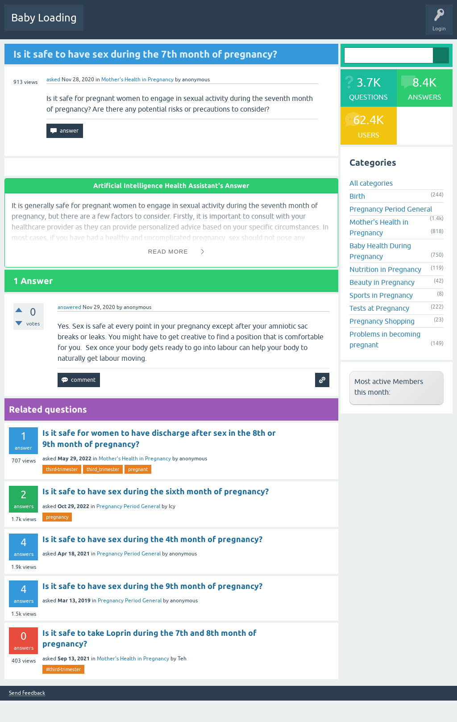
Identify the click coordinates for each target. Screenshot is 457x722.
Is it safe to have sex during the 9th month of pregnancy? (152, 585)
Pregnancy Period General (128, 506)
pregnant (138, 469)
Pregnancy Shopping (382, 321)
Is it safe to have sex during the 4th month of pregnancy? (152, 538)
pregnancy (57, 517)
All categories (371, 183)
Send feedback (27, 693)
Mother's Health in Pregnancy (137, 79)
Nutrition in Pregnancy (385, 269)
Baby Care (316, 24)
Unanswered (167, 24)
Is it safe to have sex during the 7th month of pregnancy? (145, 53)
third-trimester (62, 469)
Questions (102, 24)
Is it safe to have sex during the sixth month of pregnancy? (155, 491)
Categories (206, 24)
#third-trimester (63, 669)
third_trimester (103, 469)
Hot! (133, 24)
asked (53, 79)
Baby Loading (44, 18)
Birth (357, 196)
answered (69, 307)
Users (238, 24)
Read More (168, 251)
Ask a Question (275, 24)
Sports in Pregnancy (381, 295)
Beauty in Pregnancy (382, 282)
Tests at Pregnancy (379, 308)
